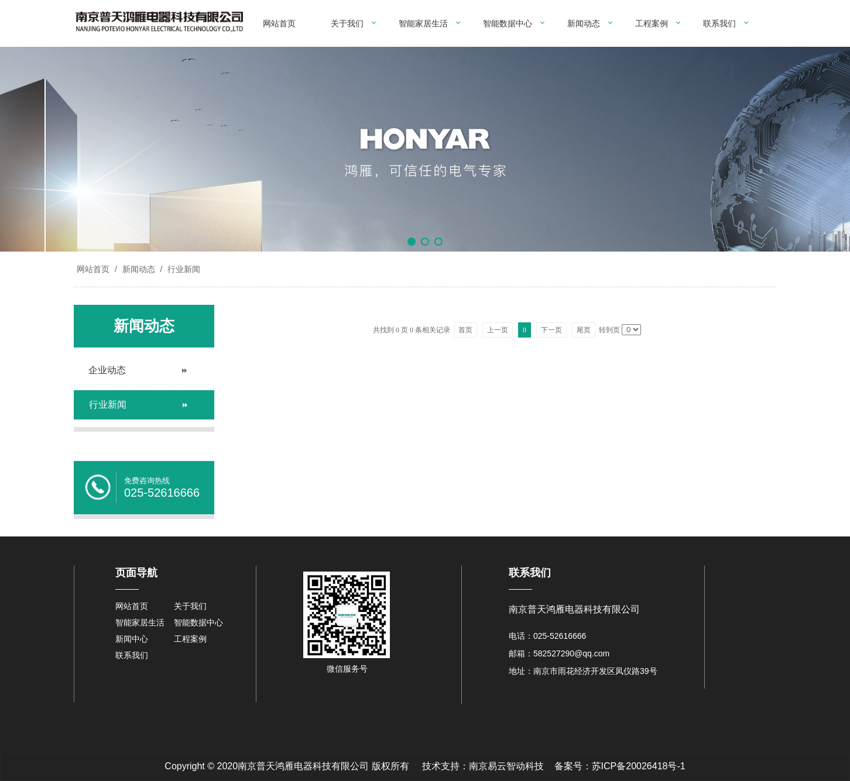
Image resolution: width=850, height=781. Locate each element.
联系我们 (719, 23)
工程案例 (651, 23)
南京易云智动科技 (506, 766)
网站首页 (279, 23)
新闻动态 (583, 23)
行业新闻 (182, 269)
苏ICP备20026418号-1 (639, 766)
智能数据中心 (507, 23)
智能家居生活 (423, 23)
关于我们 (347, 23)
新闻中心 (131, 639)
